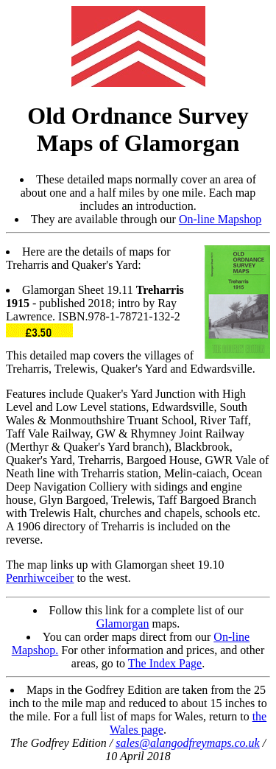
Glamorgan (122, 623)
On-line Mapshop (220, 219)
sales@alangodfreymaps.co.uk (187, 743)
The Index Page (165, 663)
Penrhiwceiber (40, 578)
